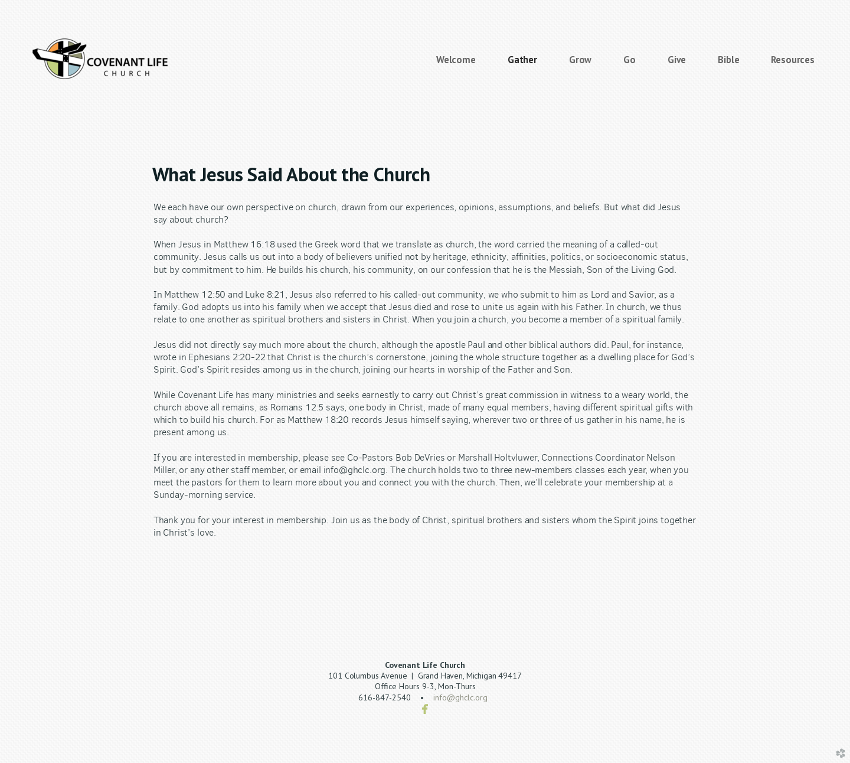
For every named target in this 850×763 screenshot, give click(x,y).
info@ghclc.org (460, 697)
